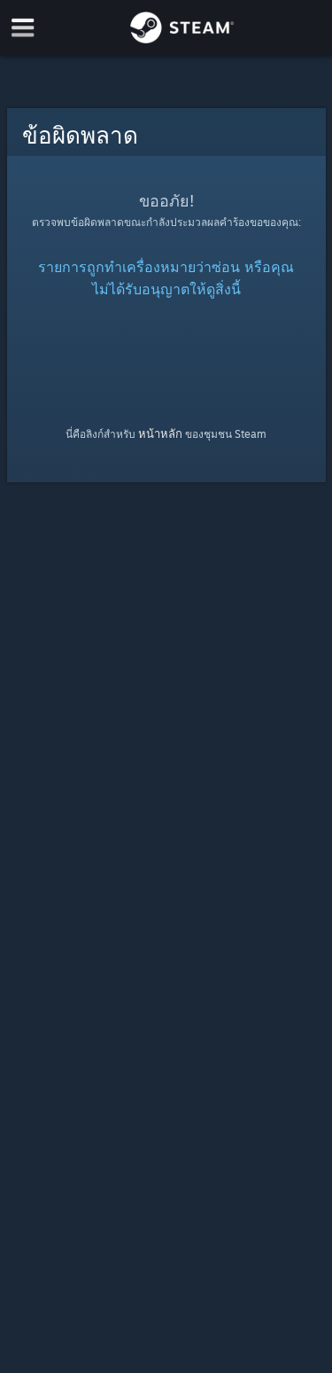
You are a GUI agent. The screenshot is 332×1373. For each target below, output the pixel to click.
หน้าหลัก (160, 433)
